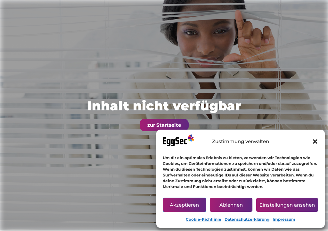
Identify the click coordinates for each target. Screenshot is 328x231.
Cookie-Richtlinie (203, 219)
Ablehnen (231, 205)
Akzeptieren (184, 205)
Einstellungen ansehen (287, 205)
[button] (315, 141)
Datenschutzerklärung (247, 219)
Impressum (284, 219)
